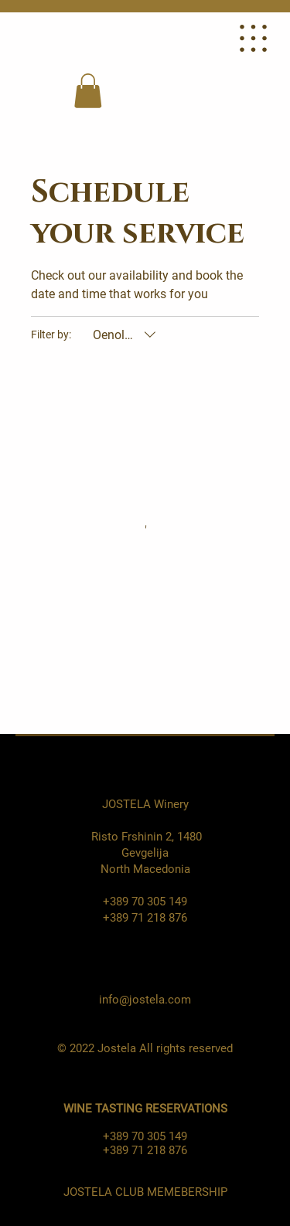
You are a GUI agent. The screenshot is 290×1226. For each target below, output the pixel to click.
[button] (87, 90)
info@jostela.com (145, 1000)
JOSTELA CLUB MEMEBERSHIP (145, 1192)
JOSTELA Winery (145, 804)
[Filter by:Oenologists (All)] (126, 335)
